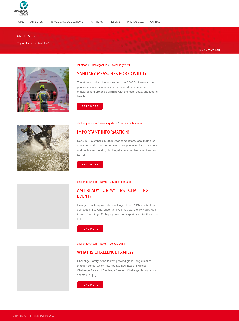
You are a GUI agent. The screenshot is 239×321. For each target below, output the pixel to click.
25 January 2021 (120, 65)
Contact (156, 21)
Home (20, 21)
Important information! (103, 132)
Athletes (36, 21)
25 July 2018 (117, 243)
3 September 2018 (120, 181)
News (103, 181)
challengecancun (87, 123)
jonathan (82, 65)
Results (114, 21)
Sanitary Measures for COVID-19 (112, 73)
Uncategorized (99, 65)
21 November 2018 (131, 123)
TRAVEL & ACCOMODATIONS (66, 21)
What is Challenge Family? (105, 252)
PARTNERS (96, 21)
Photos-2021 (135, 21)
